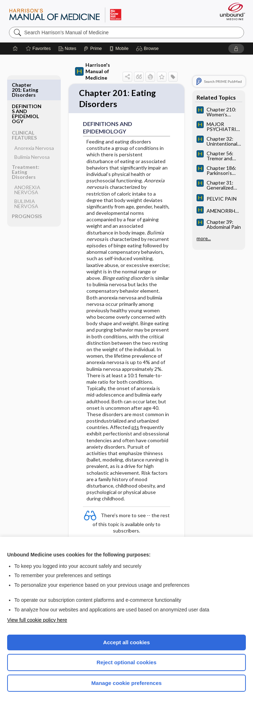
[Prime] (92, 48)
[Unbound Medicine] (230, 11)
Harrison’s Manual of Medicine (65, 14)
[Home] (15, 48)
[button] (148, 48)
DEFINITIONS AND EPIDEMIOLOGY (26, 92)
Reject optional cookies (126, 662)
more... (204, 238)
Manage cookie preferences (126, 683)
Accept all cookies (126, 642)
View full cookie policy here (37, 620)
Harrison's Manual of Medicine (92, 71)
